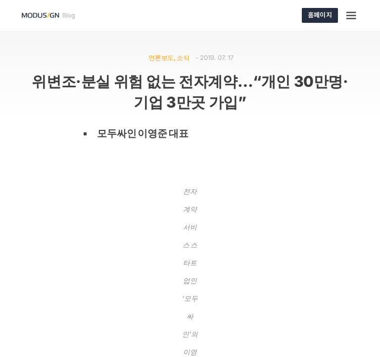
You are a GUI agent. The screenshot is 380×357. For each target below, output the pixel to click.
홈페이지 (320, 14)
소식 (183, 57)
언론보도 (161, 57)
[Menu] (351, 15)
